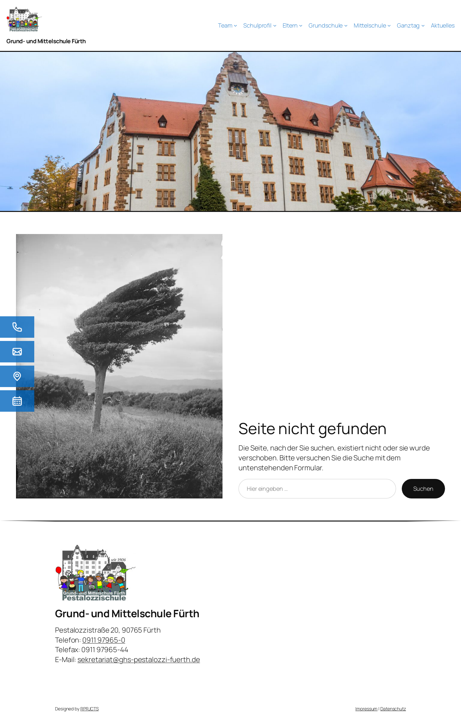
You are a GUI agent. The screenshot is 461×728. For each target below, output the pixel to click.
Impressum (366, 709)
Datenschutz (393, 709)
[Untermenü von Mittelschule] (372, 25)
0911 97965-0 (103, 640)
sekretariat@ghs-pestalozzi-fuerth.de (138, 659)
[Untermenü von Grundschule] (328, 25)
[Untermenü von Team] (227, 25)
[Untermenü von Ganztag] (411, 25)
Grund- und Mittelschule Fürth (46, 41)
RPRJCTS (89, 709)
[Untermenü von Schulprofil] (259, 25)
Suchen (423, 488)
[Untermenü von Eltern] (293, 25)
